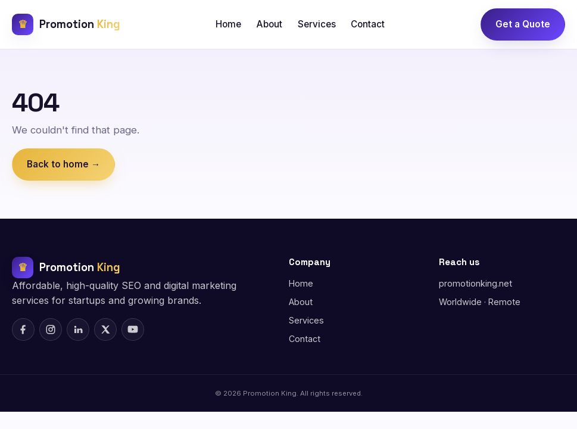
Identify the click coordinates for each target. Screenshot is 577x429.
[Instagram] (50, 329)
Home (228, 24)
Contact (368, 24)
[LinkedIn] (78, 329)
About (269, 24)
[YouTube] (132, 329)
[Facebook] (23, 329)
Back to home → (63, 164)
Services (317, 24)
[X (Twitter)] (105, 329)
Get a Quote (522, 24)
